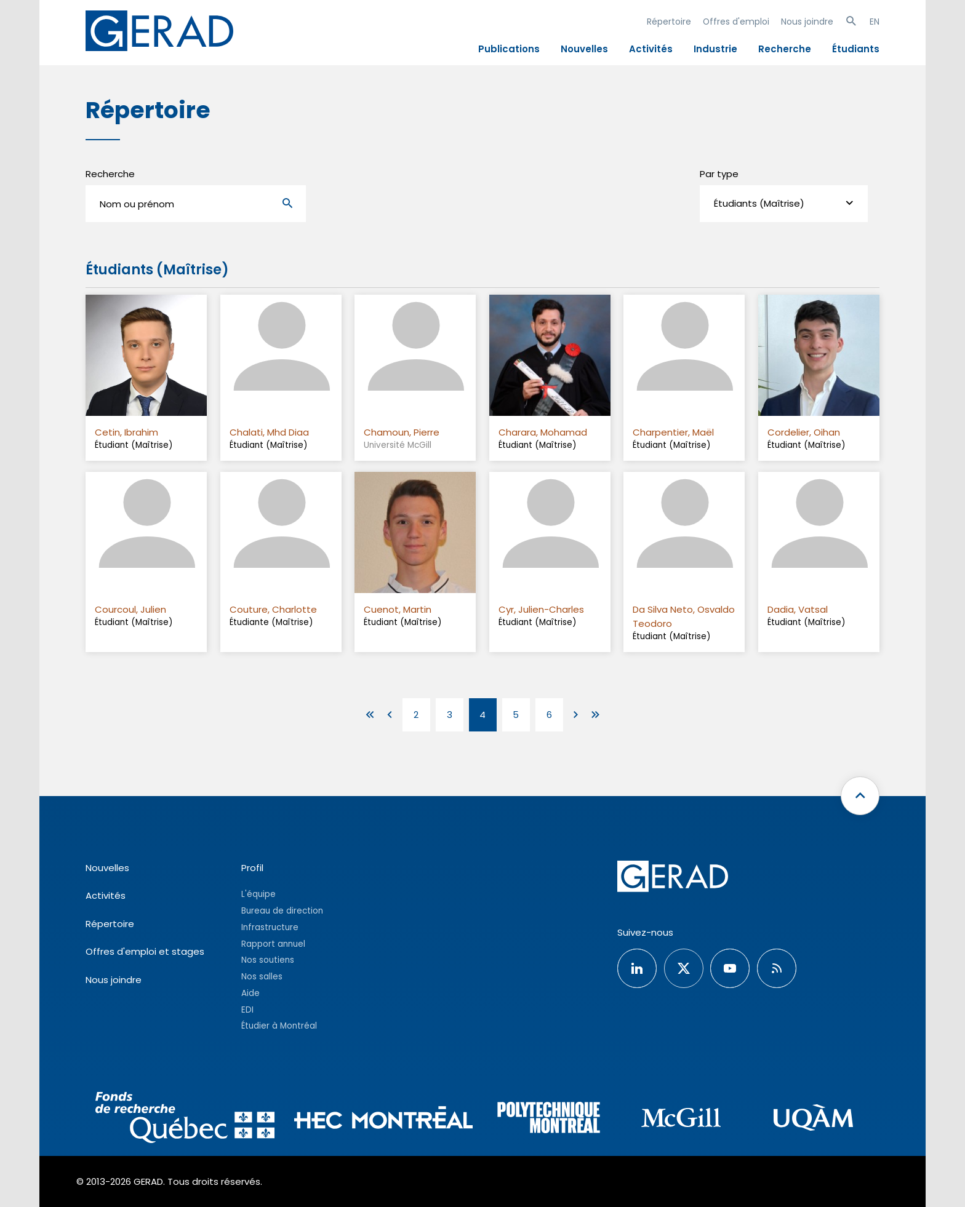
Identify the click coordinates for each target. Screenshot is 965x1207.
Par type (719, 173)
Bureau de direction (282, 911)
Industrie (715, 48)
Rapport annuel (273, 944)
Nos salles (261, 976)
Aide (250, 993)
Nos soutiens (267, 960)
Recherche (784, 48)
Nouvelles (584, 48)
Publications (509, 48)
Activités (651, 48)
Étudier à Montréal (279, 1026)
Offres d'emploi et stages (145, 951)
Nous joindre (807, 21)
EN (874, 21)
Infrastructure (269, 927)
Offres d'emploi (736, 21)
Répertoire (669, 21)
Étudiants (855, 48)
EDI (247, 1010)
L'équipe (258, 894)
